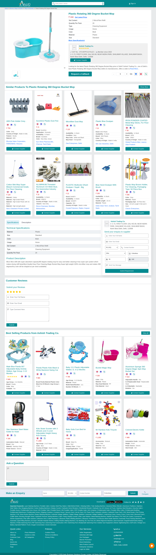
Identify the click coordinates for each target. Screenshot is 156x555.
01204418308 (118, 531)
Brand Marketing (85, 541)
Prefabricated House (33, 511)
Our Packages (84, 536)
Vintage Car (141, 521)
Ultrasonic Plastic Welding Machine (70, 517)
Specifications (13, 221)
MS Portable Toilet (44, 509)
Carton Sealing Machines (42, 507)
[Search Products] (53, 2)
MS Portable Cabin (67, 509)
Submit (11, 324)
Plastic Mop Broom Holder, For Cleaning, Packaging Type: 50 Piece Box (136, 185)
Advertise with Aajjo (86, 533)
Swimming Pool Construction (54, 521)
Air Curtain (130, 515)
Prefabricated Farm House (29, 509)
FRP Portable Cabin (80, 509)
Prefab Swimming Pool (24, 521)
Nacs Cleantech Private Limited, (17, 207)
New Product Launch (86, 543)
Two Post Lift (91, 519)
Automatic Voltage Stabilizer (94, 513)
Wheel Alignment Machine (105, 519)
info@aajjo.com (119, 537)
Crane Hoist (129, 513)
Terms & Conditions (51, 533)
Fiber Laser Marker (84, 515)
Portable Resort (55, 509)
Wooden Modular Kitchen (45, 519)
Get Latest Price (81, 16)
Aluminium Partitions (129, 505)
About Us (13, 531)
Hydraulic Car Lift (98, 507)
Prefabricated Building (132, 509)
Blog (11, 538)
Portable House (15, 509)
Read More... (134, 67)
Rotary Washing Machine (42, 513)
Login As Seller (85, 548)
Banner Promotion (86, 538)
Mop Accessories (29, 7)
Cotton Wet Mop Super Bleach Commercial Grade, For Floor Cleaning (17, 185)
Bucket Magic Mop (103, 366)
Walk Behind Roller (74, 505)
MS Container (92, 509)
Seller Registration (86, 531)
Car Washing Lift (81, 519)
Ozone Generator (51, 523)
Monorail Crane (139, 513)
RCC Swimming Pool (71, 521)
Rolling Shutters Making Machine (65, 519)
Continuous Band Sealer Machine (108, 517)
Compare (145, 492)
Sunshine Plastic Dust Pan (47, 120)
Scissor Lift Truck (110, 507)
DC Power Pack (89, 511)
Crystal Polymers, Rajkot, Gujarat (77, 207)
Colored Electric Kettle (134, 429)
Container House (59, 511)
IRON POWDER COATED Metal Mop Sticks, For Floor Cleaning (137, 121)
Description (26, 221)
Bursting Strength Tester (26, 515)
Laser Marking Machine (31, 505)
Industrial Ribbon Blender (114, 505)
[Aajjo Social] (133, 501)
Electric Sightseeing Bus (121, 521)
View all (145, 332)
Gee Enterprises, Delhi (74, 142)
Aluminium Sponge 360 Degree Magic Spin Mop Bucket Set (135, 367)
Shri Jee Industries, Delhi (104, 142)
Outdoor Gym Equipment (105, 521)
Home (6, 7)
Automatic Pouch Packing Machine (130, 517)
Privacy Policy (49, 536)
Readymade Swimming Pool (87, 521)
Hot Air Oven (79, 511)
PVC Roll (122, 515)
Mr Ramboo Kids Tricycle (106, 429)
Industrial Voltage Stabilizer (60, 513)
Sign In (132, 3)
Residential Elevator (85, 507)
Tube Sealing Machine (98, 505)
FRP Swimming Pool (38, 521)
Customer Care (15, 536)
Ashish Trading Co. (86, 45)
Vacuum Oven (69, 511)
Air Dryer (34, 519)
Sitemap (13, 533)
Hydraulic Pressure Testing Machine (46, 515)
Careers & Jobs (30, 533)
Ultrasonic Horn (41, 517)
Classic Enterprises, (132, 207)
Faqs (11, 545)
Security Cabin (137, 507)
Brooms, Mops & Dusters (16, 7)
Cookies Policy (50, 531)
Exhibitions (13, 543)
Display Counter (56, 507)
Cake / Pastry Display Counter (68, 515)
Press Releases (30, 531)
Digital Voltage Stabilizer (77, 513)
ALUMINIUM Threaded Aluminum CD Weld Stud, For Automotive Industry (47, 185)
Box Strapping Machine (26, 507)
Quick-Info (13, 541)
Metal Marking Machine (98, 515)
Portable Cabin (44, 505)
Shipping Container (47, 511)
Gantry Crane (121, 513)
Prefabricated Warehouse (18, 511)
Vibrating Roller (85, 505)
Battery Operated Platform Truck (20, 523)
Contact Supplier (81, 59)
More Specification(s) (77, 39)
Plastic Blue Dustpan (104, 120)
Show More (144, 86)
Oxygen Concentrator (37, 523)
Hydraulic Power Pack (115, 511)
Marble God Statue (113, 515)
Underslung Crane (109, 513)
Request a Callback (80, 73)
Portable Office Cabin (117, 509)
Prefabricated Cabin (104, 509)
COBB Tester (14, 515)
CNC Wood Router (129, 511)
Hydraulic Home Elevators (70, 507)
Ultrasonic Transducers (89, 517)
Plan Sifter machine (30, 517)
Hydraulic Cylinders (101, 511)
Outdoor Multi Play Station (58, 505)
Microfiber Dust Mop (74, 120)
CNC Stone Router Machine (25, 513)
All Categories (29, 536)
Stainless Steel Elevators (124, 507)
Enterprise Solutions (86, 545)
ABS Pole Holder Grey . (16, 120)
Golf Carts (133, 521)
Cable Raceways (53, 517)
